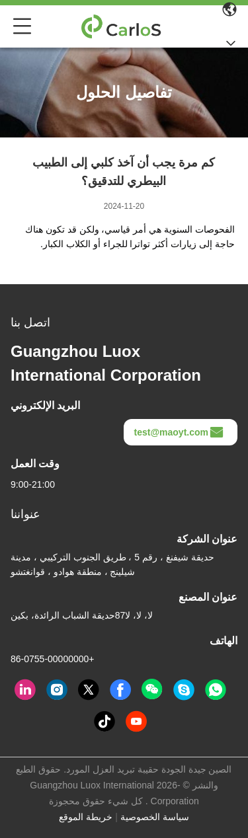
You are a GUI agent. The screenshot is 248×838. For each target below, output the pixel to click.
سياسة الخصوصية (154, 817)
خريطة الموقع (85, 817)
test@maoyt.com (179, 432)
